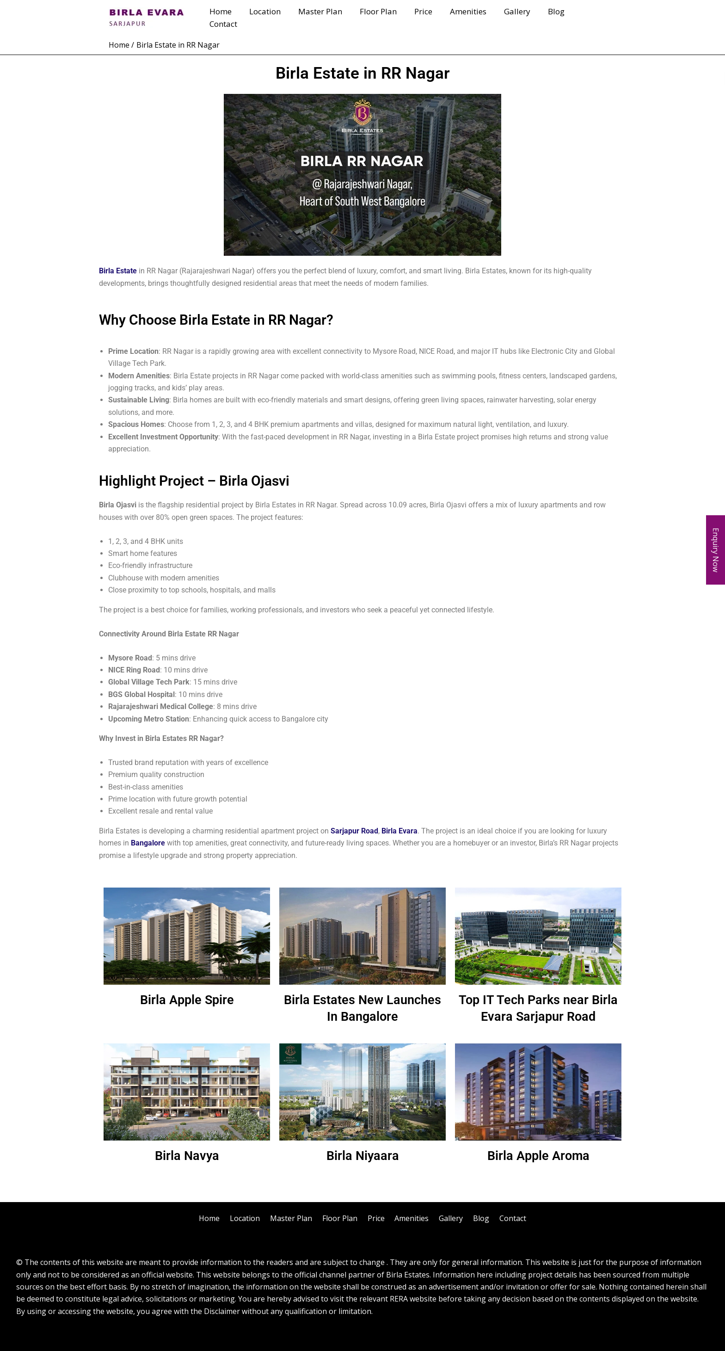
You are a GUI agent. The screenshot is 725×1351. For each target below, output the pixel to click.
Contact (595, 17)
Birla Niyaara (362, 1155)
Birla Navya (187, 1155)
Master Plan (330, 17)
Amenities (473, 17)
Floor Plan (386, 17)
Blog (557, 17)
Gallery (520, 17)
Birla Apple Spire (187, 999)
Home (234, 17)
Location (277, 17)
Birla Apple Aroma (538, 1155)
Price (430, 17)
